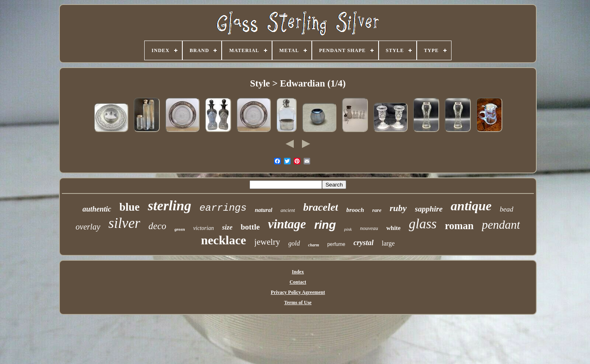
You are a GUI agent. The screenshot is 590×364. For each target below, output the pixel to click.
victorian (203, 228)
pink (348, 229)
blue (129, 207)
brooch (355, 210)
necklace (223, 240)
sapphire (429, 209)
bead (506, 209)
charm (313, 245)
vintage (287, 224)
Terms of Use (298, 302)
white (393, 228)
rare (376, 210)
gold (294, 243)
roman (459, 225)
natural (263, 210)
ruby (398, 208)
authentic (96, 209)
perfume (336, 244)
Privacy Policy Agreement (298, 292)
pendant (501, 224)
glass (423, 223)
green (180, 229)
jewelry (267, 242)
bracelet (320, 207)
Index (298, 272)
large (388, 243)
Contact (298, 282)
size (227, 227)
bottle (250, 227)
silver (125, 223)
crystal (364, 243)
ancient (288, 210)
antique (471, 205)
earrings (223, 208)
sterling (169, 205)
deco (157, 226)
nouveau (369, 228)
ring (325, 224)
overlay (88, 226)
